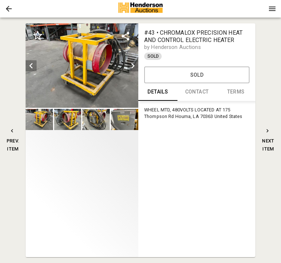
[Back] (9, 9)
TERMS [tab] (235, 92)
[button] (9, 9)
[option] (82, 65)
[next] (132, 65)
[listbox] (82, 65)
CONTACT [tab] (197, 92)
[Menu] (272, 9)
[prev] (31, 65)
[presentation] (140, 8)
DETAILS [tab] (157, 92)
